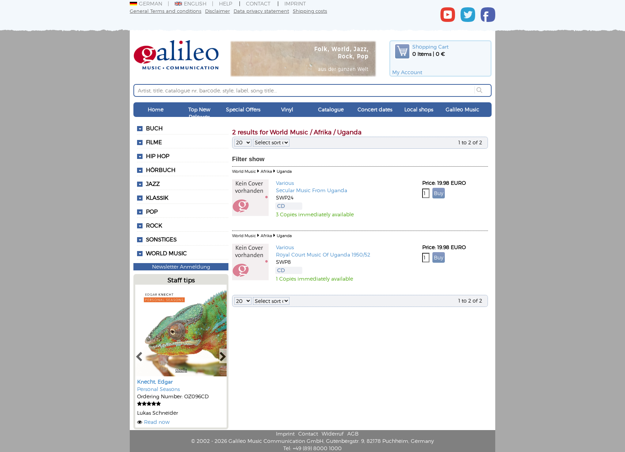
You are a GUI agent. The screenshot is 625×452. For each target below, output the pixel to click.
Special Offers (243, 109)
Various (285, 183)
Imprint (295, 3)
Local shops (418, 109)
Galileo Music (462, 109)
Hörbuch (160, 170)
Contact (258, 3)
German (146, 3)
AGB (353, 433)
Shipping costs (310, 11)
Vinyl (287, 109)
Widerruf (333, 433)
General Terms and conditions (165, 11)
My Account (407, 72)
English (191, 3)
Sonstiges (161, 239)
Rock (154, 225)
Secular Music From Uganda (311, 190)
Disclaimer (217, 11)
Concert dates (374, 109)
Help (225, 3)
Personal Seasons (158, 389)
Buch (154, 128)
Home (155, 109)
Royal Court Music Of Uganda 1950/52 (323, 254)
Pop (152, 211)
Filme (154, 142)
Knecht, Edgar (155, 382)
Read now (157, 422)
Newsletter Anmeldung (181, 266)
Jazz (153, 184)
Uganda (284, 171)
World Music (166, 253)
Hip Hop (157, 156)
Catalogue (331, 109)
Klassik (157, 197)
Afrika (266, 171)
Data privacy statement (261, 11)
